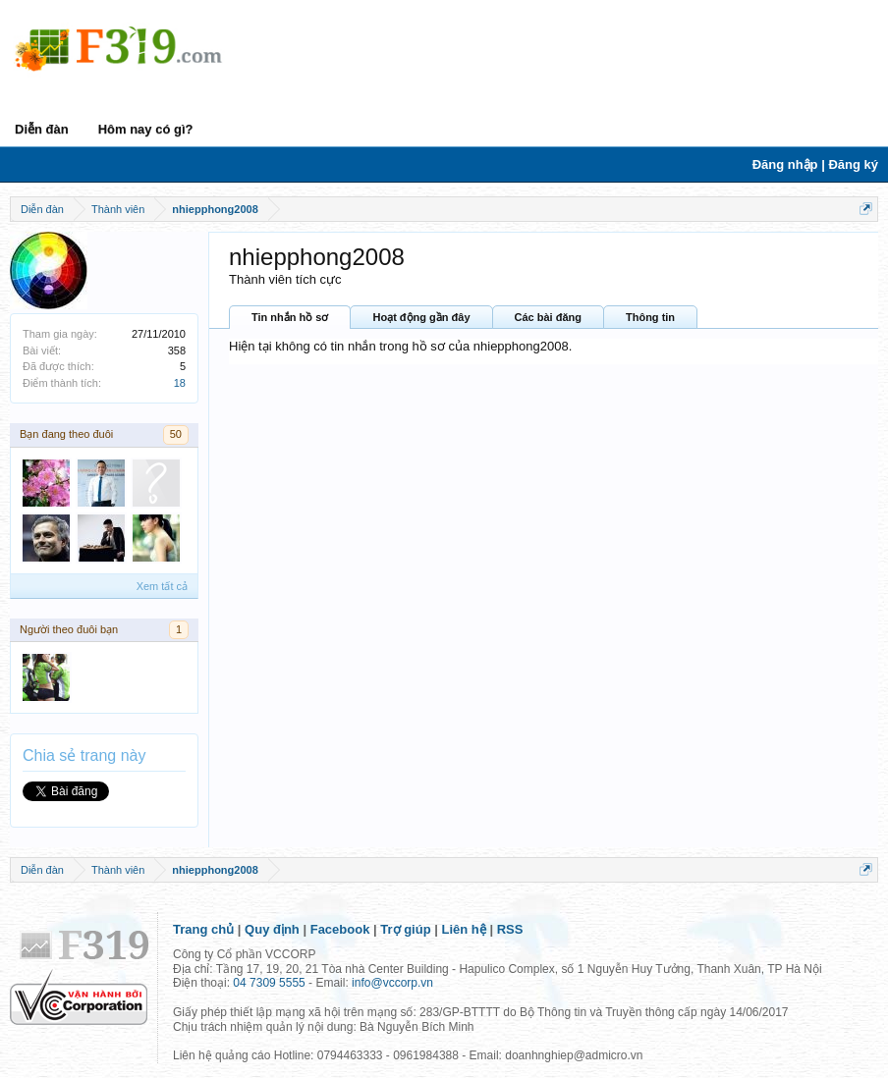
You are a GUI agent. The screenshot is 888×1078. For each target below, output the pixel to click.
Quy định (272, 929)
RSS (510, 929)
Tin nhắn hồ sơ (289, 317)
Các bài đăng (548, 317)
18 (180, 383)
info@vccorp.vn (392, 983)
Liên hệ (464, 929)
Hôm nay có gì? (146, 129)
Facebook (340, 929)
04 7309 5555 (269, 983)
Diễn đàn (42, 129)
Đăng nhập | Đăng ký (815, 164)
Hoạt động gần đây (421, 317)
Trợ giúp (405, 929)
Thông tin (650, 317)
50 (176, 434)
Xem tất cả (162, 586)
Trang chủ (203, 929)
